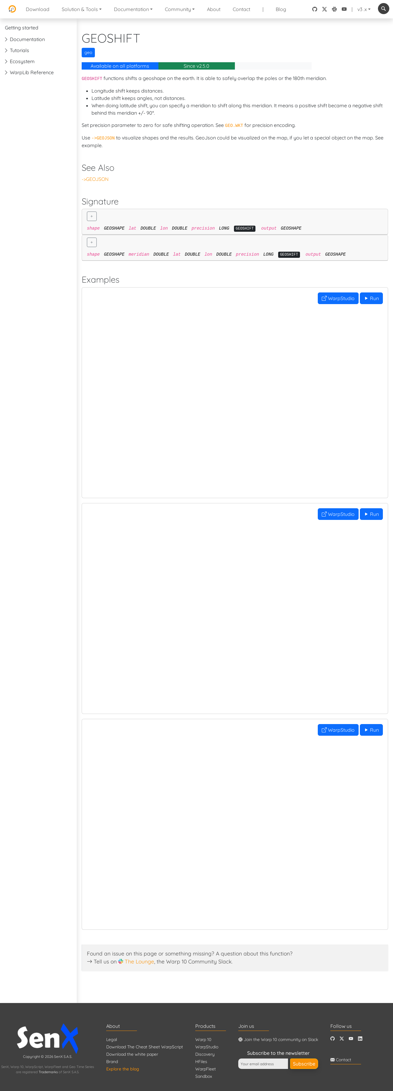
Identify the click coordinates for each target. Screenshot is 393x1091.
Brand (112, 1061)
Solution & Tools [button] (80, 9)
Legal (111, 1039)
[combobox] (383, 8)
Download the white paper (132, 1054)
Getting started (21, 28)
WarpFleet (205, 1069)
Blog (281, 9)
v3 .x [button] (362, 9)
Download (37, 9)
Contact (241, 9)
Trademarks (48, 1072)
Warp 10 (203, 1039)
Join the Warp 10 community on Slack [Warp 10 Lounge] (278, 1039)
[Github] (332, 1039)
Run (371, 298)
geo (88, 52)
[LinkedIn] (360, 1039)
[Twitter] (342, 1039)
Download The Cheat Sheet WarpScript (144, 1047)
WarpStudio (338, 298)
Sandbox (203, 1076)
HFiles (201, 1061)
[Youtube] (351, 1039)
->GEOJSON (95, 179)
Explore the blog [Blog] (122, 1069)
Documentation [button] (131, 9)
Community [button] (178, 9)
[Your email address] (263, 1064)
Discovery (205, 1054)
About (213, 9)
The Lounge (139, 961)
